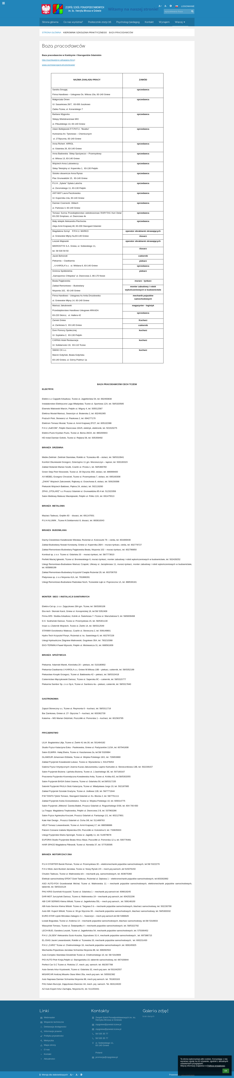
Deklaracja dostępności (55, 1026)
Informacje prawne (53, 1031)
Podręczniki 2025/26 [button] (99, 22)
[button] (176, 6)
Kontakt (47, 1054)
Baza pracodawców (121, 32)
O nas (47, 1049)
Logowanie (188, 6)
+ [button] (160, 6)
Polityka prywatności (54, 1036)
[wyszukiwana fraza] (179, 11)
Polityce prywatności (216, 1066)
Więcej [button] (180, 22)
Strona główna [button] (50, 22)
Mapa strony (50, 1045)
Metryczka (49, 1040)
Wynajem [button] (164, 22)
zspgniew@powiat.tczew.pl (108, 1024)
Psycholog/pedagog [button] (128, 22)
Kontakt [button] (149, 22)
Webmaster (49, 1017)
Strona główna (51, 32)
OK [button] (225, 1071)
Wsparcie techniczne (54, 1022)
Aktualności (49, 1059)
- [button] (165, 6)
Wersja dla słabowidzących (53, 1074)
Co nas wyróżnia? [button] (73, 22)
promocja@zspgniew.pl (106, 1057)
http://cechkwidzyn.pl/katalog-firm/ (58, 60)
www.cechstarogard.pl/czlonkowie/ (58, 65)
